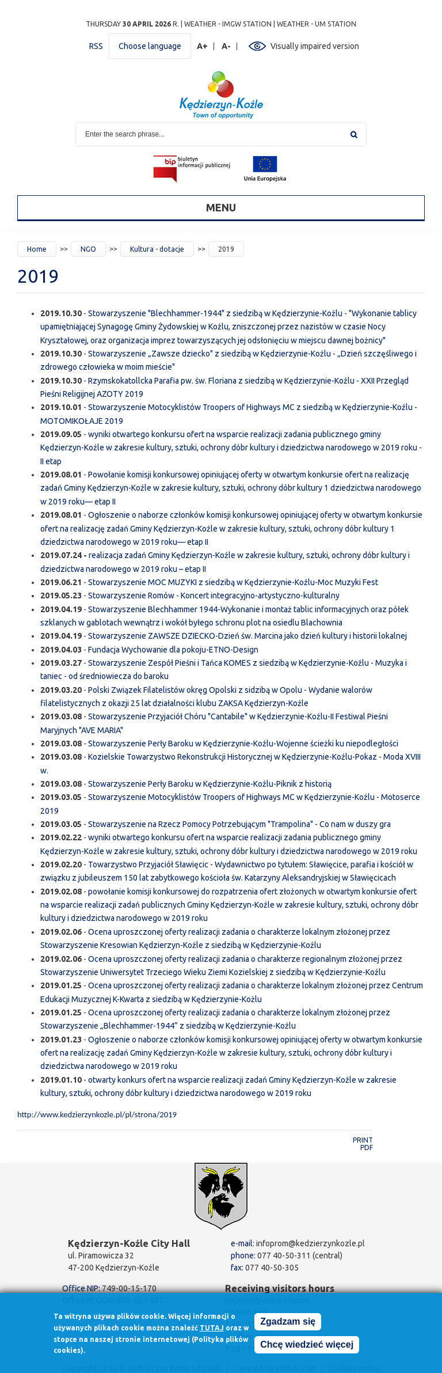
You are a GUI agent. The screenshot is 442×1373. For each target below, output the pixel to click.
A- (226, 46)
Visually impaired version (314, 46)
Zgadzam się (287, 1321)
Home (37, 249)
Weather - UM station (316, 24)
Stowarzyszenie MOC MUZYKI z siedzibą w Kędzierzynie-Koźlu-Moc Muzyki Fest (233, 582)
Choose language (150, 46)
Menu (221, 207)
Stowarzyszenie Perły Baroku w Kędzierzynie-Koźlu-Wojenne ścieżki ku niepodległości (243, 743)
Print (363, 1140)
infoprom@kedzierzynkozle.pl (310, 1243)
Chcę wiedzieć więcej (306, 1344)
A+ (202, 46)
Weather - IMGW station (228, 24)
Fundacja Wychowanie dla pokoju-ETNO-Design (173, 649)
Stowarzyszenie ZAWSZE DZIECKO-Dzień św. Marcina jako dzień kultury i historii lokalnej (247, 635)
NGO (88, 249)
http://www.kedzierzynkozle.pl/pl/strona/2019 (97, 1114)
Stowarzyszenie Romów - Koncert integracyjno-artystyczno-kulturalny (214, 595)
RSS (96, 46)
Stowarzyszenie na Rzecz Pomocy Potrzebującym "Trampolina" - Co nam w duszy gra (239, 824)
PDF (366, 1147)
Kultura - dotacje (157, 249)
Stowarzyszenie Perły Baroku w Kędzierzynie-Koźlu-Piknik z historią (210, 783)
